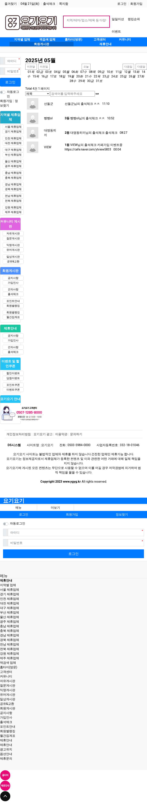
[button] (55, 507)
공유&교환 (13, 261)
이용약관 (61, 434)
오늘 (86, 66)
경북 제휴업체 (13, 189)
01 (29, 72)
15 (34, 76)
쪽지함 (63, 4)
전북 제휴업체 (13, 200)
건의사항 (13, 289)
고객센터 (6, 672)
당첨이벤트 (13, 378)
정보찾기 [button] (122, 514)
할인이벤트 (13, 373)
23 (104, 76)
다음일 (128, 66)
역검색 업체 (8, 662)
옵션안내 (6, 754)
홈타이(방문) (8, 667)
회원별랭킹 (13, 305)
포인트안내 (13, 300)
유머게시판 (13, 249)
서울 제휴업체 (13, 126)
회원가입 (136, 4)
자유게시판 (13, 233)
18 (60, 76)
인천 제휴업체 (13, 138)
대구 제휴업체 (13, 149)
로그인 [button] (23, 514)
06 (73, 72)
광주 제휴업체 (13, 166)
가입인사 (13, 282)
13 (134, 72)
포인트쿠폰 (13, 384)
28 (71, 81)
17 (52, 76)
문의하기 (76, 434)
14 (143, 72)
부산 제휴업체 (13, 154)
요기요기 (13, 501)
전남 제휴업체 (13, 195)
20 (78, 76)
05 (64, 72)
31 (97, 81)
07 (82, 72)
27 (139, 76)
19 (69, 76)
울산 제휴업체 (13, 161)
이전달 (31, 66)
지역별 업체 (8, 585)
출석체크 (49, 4)
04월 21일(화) (30, 4)
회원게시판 (7, 708)
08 (91, 72)
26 (130, 76)
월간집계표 (13, 317)
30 (89, 81)
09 (99, 72)
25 (122, 76)
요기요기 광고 (43, 434)
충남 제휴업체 (13, 172)
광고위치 (6, 749)
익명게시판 (13, 245)
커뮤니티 (6, 676)
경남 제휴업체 (13, 184)
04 (56, 72)
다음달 (141, 66)
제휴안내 (6, 740)
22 (95, 76)
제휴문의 (6, 758)
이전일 (44, 66)
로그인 (121, 4)
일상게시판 (13, 256)
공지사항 (13, 277)
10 (108, 72)
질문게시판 (13, 238)
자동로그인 (13, 94)
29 (80, 81)
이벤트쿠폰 (13, 389)
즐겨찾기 (11, 4)
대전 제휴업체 (13, 143)
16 (43, 76)
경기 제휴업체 (13, 131)
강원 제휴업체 (13, 207)
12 (126, 72)
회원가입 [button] (72, 514)
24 (113, 76)
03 (47, 72)
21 (87, 76)
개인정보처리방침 (18, 434)
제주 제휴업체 (13, 212)
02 (38, 72)
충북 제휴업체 (13, 177)
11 (117, 72)
